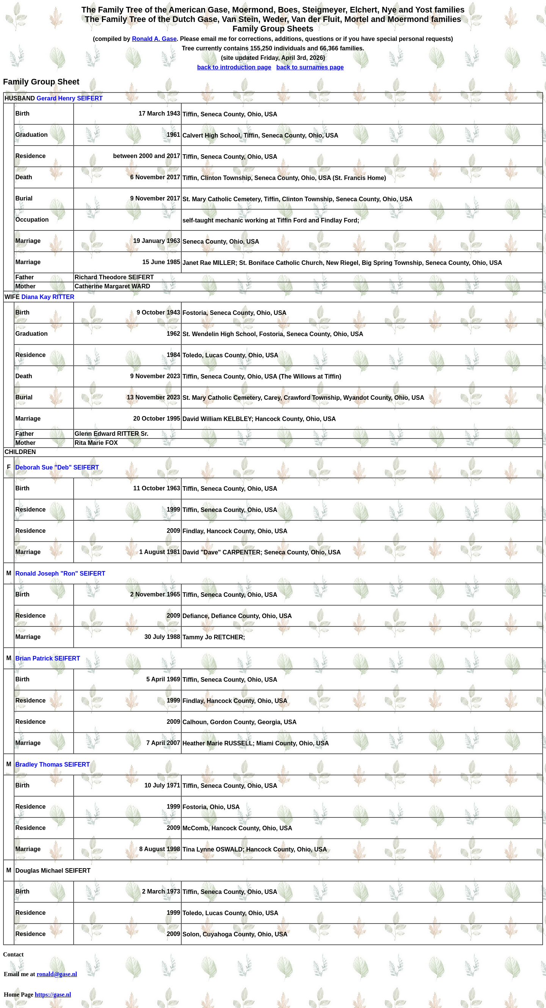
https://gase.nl (53, 994)
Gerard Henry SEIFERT (69, 98)
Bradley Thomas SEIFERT (52, 765)
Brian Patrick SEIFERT (47, 659)
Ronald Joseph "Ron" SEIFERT (60, 574)
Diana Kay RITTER (47, 297)
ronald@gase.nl (57, 974)
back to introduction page (234, 67)
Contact (13, 954)
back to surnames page (310, 67)
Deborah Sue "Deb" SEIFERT (57, 468)
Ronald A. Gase (154, 39)
